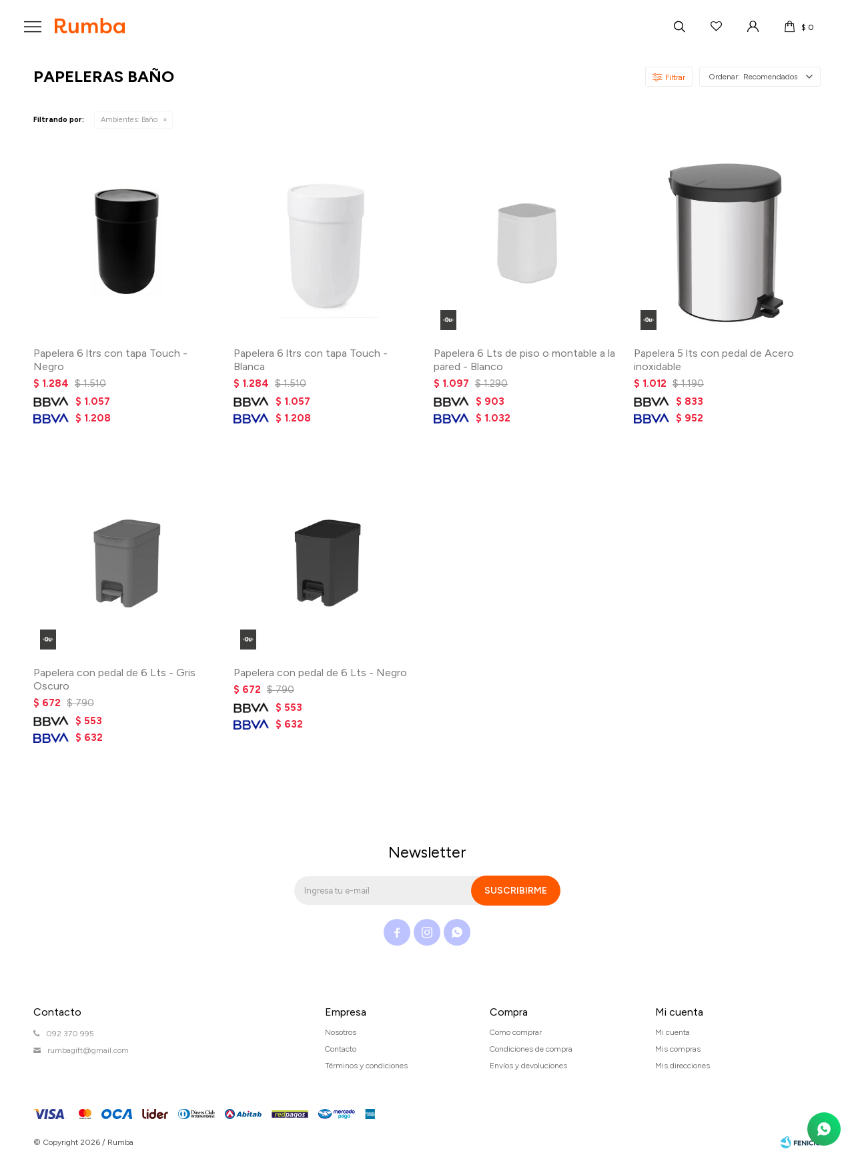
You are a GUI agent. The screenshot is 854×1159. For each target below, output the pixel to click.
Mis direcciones (682, 1065)
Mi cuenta (672, 1032)
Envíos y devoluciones (528, 1065)
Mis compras (678, 1049)
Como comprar (516, 1032)
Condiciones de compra (531, 1049)
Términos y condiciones (366, 1065)
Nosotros (340, 1032)
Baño (129, 119)
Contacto (340, 1049)
